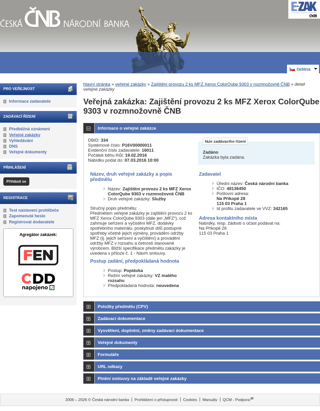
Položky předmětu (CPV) (123, 306)
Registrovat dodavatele (31, 222)
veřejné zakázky (130, 84)
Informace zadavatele (30, 101)
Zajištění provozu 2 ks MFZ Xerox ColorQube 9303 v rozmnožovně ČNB (220, 84)
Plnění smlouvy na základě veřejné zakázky (142, 378)
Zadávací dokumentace (121, 318)
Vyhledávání (21, 140)
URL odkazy (110, 366)
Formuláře (108, 354)
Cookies (190, 399)
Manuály (210, 399)
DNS (13, 146)
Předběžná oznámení (29, 129)
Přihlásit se (16, 181)
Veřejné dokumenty (28, 152)
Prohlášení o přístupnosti (156, 399)
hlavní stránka (96, 84)
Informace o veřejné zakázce (127, 128)
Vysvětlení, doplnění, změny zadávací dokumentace (151, 330)
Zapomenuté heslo (27, 216)
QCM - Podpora (236, 399)
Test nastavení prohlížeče (34, 210)
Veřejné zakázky (24, 135)
